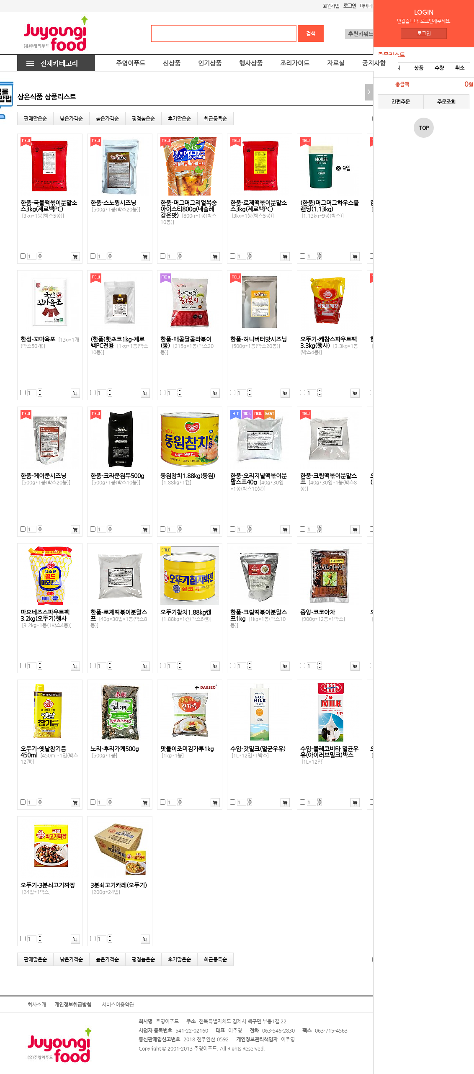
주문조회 (446, 102)
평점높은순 (143, 118)
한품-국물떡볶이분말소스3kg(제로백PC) (49, 209)
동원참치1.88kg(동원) (187, 479)
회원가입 (331, 6)
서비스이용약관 (118, 1004)
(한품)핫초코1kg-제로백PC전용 (119, 345)
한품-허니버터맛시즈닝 (258, 342)
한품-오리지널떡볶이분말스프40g (258, 482)
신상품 (171, 63)
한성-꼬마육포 (50, 342)
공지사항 (374, 63)
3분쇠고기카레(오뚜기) (118, 888)
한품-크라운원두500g (117, 479)
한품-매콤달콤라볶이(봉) (187, 345)
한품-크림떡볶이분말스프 (328, 482)
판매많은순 (35, 118)
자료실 (336, 63)
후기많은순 (179, 118)
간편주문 (401, 102)
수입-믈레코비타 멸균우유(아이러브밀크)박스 (329, 755)
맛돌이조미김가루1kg (187, 752)
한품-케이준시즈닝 (45, 479)
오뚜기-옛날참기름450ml (49, 755)
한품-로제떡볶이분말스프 (118, 618)
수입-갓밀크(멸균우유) (258, 752)
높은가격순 (107, 118)
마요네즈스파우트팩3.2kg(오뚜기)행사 (46, 618)
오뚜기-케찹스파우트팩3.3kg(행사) (329, 345)
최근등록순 (215, 118)
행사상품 (251, 63)
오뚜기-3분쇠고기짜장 (48, 888)
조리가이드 (294, 63)
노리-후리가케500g (114, 752)
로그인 (424, 33)
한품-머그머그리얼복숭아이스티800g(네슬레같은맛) (188, 212)
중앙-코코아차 (322, 615)
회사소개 (37, 1004)
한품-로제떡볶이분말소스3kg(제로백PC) (258, 209)
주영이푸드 (130, 63)
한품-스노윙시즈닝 (115, 206)
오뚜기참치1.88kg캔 (185, 615)
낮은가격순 (71, 118)
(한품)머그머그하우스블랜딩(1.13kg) (329, 209)
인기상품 (210, 63)
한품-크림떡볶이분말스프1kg (258, 618)
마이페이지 (370, 6)
